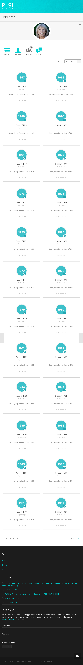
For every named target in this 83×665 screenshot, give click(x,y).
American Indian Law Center (22, 661)
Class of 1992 (61, 519)
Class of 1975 (21, 248)
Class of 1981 (21, 364)
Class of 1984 (61, 403)
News (4, 560)
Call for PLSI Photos (12, 598)
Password (5, 634)
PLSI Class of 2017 (11, 590)
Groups (29, 51)
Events (4, 565)
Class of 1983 (21, 403)
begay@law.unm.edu (9, 619)
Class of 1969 (21, 132)
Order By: (59, 61)
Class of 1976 (61, 248)
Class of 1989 (21, 480)
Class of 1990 (61, 480)
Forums (39, 55)
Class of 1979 (21, 325)
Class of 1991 (21, 519)
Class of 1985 (21, 441)
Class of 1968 (61, 86)
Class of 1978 (61, 287)
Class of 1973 (21, 209)
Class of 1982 (61, 364)
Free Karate (48, 661)
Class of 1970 (61, 132)
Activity (7, 55)
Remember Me (8, 642)
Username (6, 626)
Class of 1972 (61, 171)
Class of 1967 (21, 86)
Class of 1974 (61, 209)
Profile (18, 55)
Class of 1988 (61, 441)
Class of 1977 (21, 287)
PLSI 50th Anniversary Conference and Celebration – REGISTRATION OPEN (32, 594)
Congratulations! (11, 602)
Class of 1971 (21, 171)
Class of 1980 (61, 325)
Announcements (8, 570)
